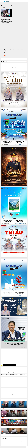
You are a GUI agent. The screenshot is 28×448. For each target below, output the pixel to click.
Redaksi (8, 441)
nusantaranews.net (15, 446)
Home (1, 4)
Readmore (3, 408)
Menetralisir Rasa (6, 25)
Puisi (3, 4)
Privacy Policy (20, 441)
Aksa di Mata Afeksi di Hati (7, 47)
